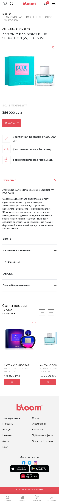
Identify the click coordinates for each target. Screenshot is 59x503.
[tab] (29, 180)
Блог (5, 447)
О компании (39, 423)
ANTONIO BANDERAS (16, 28)
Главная (6, 13)
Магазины (8, 423)
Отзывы (29, 273)
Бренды (6, 429)
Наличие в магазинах (29, 250)
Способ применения (29, 285)
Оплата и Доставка (42, 441)
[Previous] (42, 312)
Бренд (29, 238)
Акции (5, 441)
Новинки (7, 435)
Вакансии (37, 429)
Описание (30, 180)
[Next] (51, 312)
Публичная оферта (42, 435)
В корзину (12, 123)
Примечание (29, 262)
